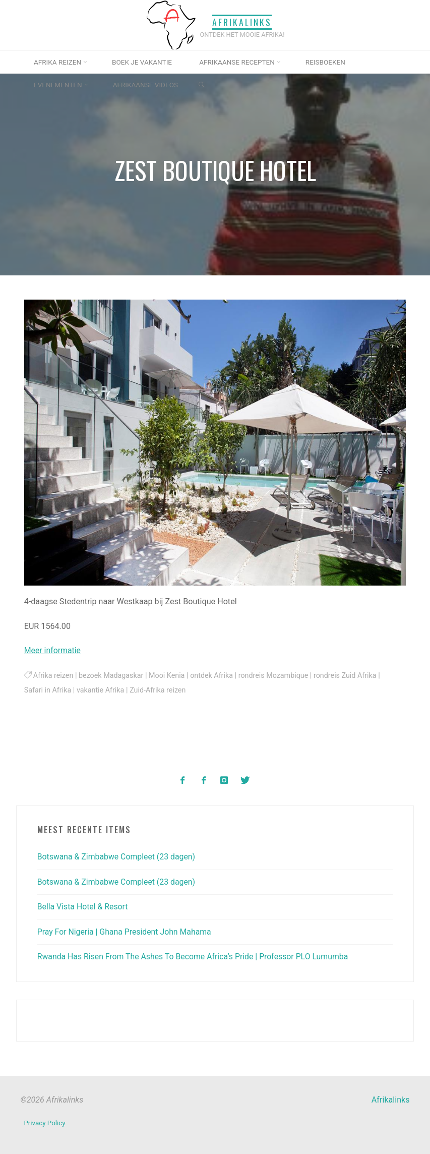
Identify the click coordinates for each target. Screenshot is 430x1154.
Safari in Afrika (48, 690)
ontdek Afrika (214, 675)
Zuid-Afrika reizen (159, 690)
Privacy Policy (45, 1122)
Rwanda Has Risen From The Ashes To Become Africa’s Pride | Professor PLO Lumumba (195, 956)
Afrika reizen (53, 675)
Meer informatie (53, 651)
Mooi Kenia (169, 675)
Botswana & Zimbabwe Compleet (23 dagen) (118, 856)
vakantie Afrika (102, 690)
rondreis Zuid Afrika (349, 675)
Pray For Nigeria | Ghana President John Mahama (126, 931)
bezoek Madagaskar (112, 675)
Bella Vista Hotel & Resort (83, 906)
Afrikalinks (242, 21)
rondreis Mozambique (277, 675)
